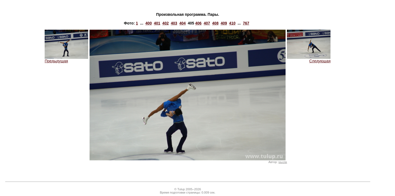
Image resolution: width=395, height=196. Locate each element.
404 (182, 23)
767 (246, 23)
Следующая (308, 59)
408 (215, 23)
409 (224, 23)
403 (174, 23)
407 (207, 23)
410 (232, 23)
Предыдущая (66, 59)
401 (157, 23)
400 (148, 23)
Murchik (282, 162)
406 (198, 23)
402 (165, 23)
